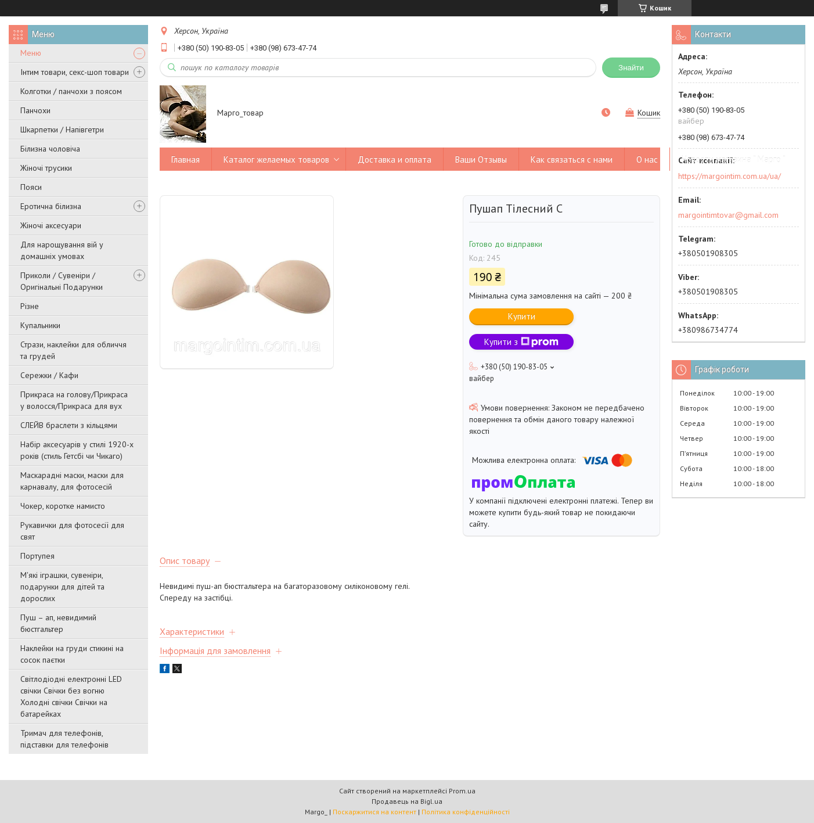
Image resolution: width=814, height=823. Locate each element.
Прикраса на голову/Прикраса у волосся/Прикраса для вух (74, 400)
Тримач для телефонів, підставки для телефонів (64, 739)
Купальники (40, 325)
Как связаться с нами (572, 159)
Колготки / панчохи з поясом (71, 91)
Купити (521, 316)
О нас (647, 159)
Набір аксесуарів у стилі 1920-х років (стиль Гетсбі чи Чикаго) (77, 450)
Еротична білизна (50, 206)
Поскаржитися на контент (374, 811)
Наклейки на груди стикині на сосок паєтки (72, 654)
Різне (29, 306)
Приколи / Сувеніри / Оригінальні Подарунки (61, 281)
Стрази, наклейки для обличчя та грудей (73, 350)
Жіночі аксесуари (50, 225)
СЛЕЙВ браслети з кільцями (68, 425)
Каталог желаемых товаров (276, 159)
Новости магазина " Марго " (734, 159)
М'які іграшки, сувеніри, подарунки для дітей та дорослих (62, 586)
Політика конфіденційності (466, 811)
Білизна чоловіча (50, 148)
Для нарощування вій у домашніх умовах (61, 250)
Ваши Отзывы (481, 159)
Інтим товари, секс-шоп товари (74, 72)
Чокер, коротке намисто (62, 506)
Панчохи (35, 110)
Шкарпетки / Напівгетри (62, 129)
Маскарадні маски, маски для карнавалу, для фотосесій (72, 481)
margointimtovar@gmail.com (728, 215)
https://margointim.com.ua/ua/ (729, 176)
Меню (30, 53)
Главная (185, 159)
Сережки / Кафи (49, 375)
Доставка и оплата (394, 159)
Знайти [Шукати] (631, 67)
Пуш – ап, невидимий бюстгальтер (58, 623)
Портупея (37, 556)
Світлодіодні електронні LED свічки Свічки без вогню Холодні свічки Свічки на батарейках (71, 696)
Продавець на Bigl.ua (407, 801)
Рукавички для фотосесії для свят (72, 531)
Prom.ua (462, 790)
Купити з (521, 341)
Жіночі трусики (46, 168)
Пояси (31, 187)
